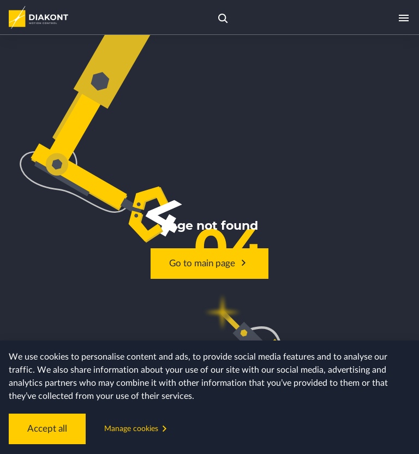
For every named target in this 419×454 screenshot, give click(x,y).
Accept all (42, 431)
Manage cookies (128, 431)
